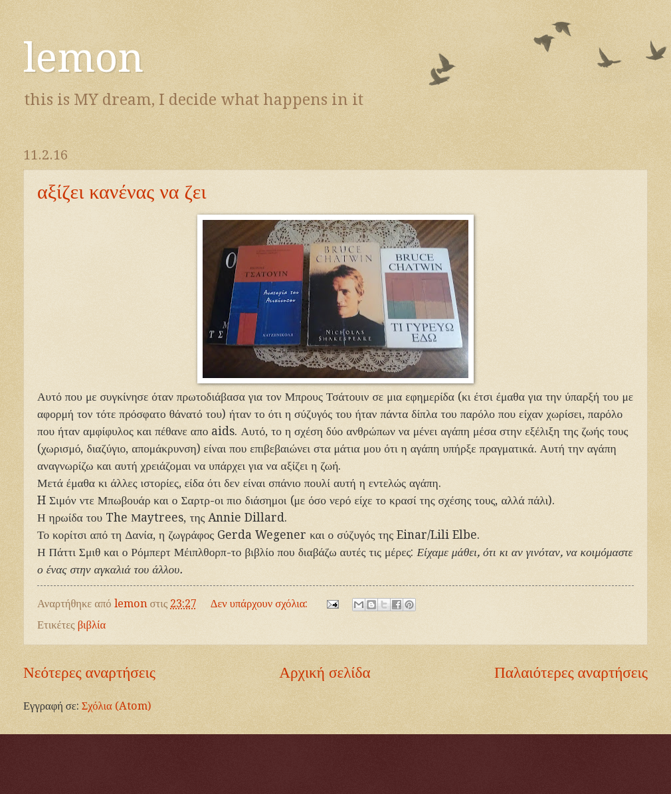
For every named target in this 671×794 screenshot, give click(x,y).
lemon (83, 58)
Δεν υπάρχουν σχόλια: (261, 603)
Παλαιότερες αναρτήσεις (571, 672)
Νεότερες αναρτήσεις (89, 672)
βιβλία (92, 625)
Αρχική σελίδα (324, 672)
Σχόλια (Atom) (116, 706)
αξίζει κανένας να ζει (122, 191)
